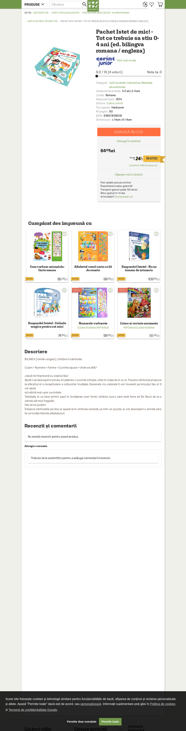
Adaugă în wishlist (128, 141)
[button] (68, 4)
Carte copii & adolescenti (65, 12)
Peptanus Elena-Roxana (139, 327)
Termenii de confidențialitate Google (33, 709)
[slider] (129, 76)
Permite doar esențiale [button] (82, 721)
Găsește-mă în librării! (129, 174)
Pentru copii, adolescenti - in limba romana (105, 12)
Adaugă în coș (128, 132)
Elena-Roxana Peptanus (93, 327)
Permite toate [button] (110, 721)
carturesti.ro (40, 12)
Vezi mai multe (116, 60)
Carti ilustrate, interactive (42, 21)
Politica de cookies (163, 704)
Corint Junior (114, 103)
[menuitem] (144, 4)
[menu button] (35, 4)
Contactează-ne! (124, 196)
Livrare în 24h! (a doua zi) (143, 165)
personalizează (91, 704)
